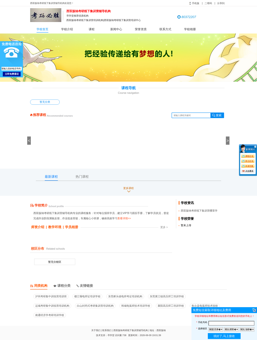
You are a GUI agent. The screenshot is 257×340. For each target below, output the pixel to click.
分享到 (221, 3)
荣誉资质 (141, 29)
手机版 (194, 3)
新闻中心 (116, 29)
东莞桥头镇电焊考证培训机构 (125, 296)
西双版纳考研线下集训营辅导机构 (130, 330)
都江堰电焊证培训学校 (87, 296)
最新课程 (51, 176)
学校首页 (42, 29)
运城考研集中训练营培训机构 (52, 305)
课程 (92, 29)
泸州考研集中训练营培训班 (51, 296)
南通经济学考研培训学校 (49, 315)
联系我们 (106, 330)
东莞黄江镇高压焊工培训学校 (167, 296)
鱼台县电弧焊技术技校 (205, 305)
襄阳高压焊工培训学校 (171, 305)
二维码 (208, 3)
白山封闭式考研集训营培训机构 (95, 305)
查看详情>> (124, 218)
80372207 (186, 17)
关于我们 (95, 330)
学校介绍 (67, 29)
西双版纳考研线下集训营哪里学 (199, 210)
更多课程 (128, 188)
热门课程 (82, 176)
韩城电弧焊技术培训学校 (135, 305)
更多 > (164, 227)
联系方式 (165, 29)
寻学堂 (111, 335)
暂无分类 (45, 102)
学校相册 (190, 29)
